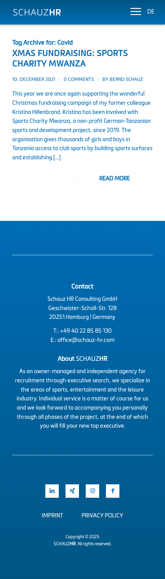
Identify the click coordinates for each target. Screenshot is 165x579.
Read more (114, 179)
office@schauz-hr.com (86, 340)
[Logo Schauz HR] (68, 12)
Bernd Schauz (126, 80)
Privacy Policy (102, 516)
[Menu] (132, 12)
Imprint (52, 516)
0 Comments (79, 80)
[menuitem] (132, 12)
